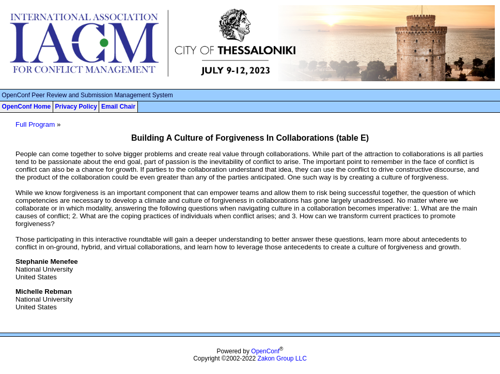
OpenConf (265, 351)
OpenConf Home (26, 106)
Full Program (35, 124)
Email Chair (118, 106)
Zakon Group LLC (281, 358)
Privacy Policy (76, 106)
